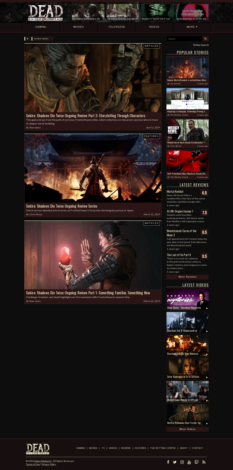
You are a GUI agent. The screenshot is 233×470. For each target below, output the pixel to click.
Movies (93, 448)
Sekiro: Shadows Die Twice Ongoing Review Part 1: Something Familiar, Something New (88, 292)
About (184, 448)
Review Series (41, 38)
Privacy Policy (49, 464)
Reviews (126, 448)
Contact (197, 448)
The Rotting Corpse (179, 115)
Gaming (80, 448)
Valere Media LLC (43, 461)
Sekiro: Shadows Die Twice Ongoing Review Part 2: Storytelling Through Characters (85, 115)
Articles (152, 46)
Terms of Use (33, 464)
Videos (113, 448)
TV (103, 448)
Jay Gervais (175, 83)
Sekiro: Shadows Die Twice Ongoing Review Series (61, 206)
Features (151, 136)
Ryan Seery (35, 127)
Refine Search (201, 44)
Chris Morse (35, 214)
